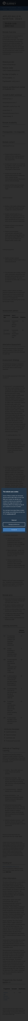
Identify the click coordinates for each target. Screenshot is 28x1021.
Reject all (14, 520)
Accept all (14, 529)
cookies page (11, 514)
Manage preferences (14, 524)
